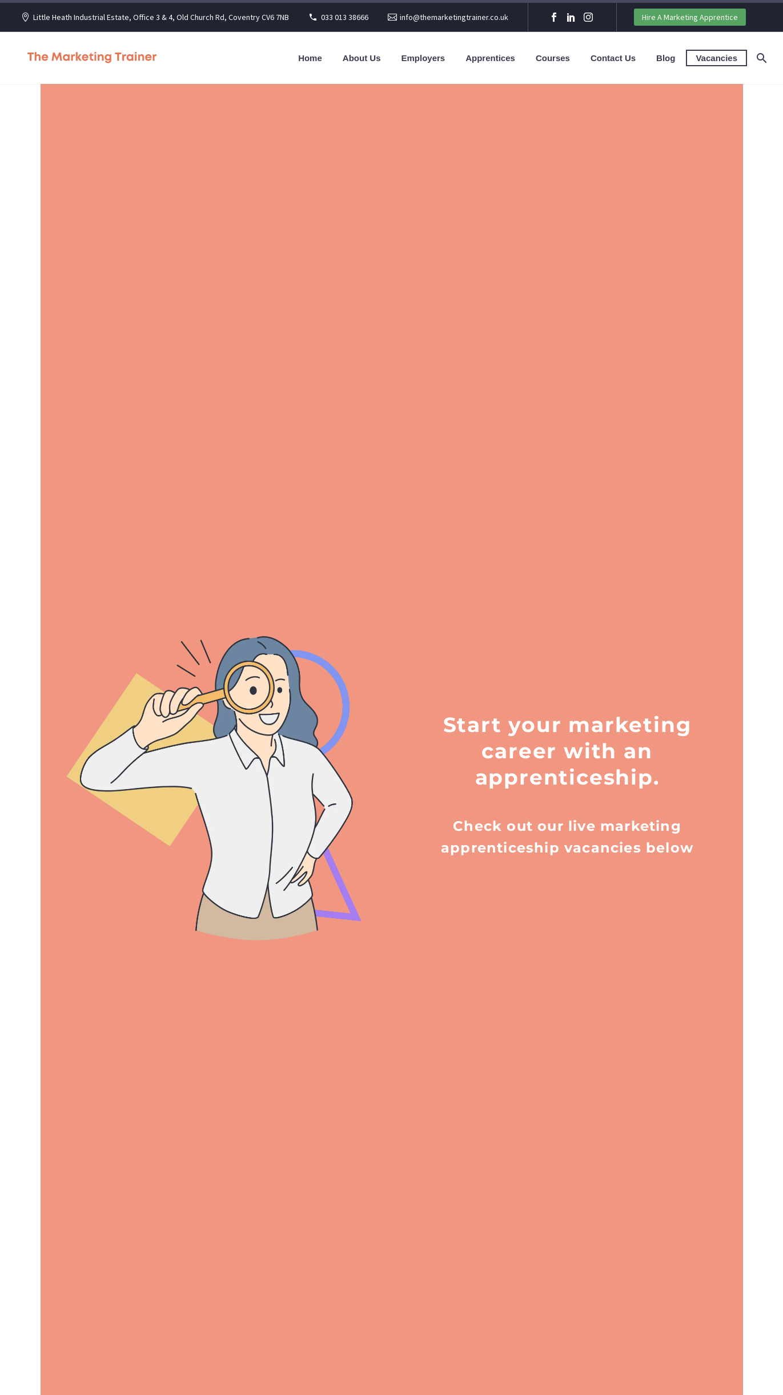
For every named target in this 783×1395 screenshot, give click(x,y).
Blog (665, 58)
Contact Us (613, 58)
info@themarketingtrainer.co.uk (454, 17)
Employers (423, 58)
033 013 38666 (344, 17)
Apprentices (490, 58)
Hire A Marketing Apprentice (690, 17)
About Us (362, 58)
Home (310, 58)
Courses (553, 58)
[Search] (760, 58)
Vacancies (716, 58)
